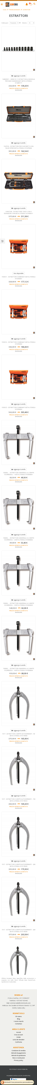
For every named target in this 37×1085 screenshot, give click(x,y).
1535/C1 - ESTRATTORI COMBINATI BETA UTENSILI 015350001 (18, 278)
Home (5, 10)
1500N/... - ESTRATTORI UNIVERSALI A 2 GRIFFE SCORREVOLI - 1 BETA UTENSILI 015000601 (18, 473)
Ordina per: (4, 23)
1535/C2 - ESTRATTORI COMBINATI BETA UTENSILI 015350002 (18, 343)
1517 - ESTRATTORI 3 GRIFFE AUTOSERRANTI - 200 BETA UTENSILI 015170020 (18, 865)
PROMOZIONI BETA (14, 10)
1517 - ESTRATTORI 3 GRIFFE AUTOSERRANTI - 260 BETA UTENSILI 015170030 (18, 930)
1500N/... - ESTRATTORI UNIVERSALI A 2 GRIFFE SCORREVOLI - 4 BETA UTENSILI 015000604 (18, 669)
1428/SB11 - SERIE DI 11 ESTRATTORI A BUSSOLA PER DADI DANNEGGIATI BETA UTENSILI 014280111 (18, 81)
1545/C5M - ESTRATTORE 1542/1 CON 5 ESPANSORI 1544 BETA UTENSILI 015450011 (18, 212)
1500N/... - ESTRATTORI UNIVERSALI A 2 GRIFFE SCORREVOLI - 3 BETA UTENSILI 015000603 (18, 604)
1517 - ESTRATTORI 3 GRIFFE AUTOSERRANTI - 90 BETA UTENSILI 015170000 (18, 735)
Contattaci (18, 1024)
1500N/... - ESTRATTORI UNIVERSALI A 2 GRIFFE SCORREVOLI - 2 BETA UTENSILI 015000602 (18, 539)
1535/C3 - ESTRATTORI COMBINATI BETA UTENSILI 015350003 (18, 408)
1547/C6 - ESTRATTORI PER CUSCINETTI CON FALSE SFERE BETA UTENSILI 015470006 (18, 147)
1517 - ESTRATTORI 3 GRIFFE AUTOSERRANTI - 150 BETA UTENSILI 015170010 (18, 800)
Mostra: (24, 23)
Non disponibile (18, 273)
